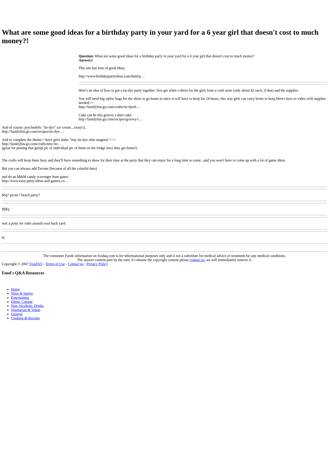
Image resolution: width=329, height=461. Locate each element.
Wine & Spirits (22, 293)
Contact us (75, 264)
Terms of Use (55, 264)
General (17, 314)
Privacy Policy (97, 264)
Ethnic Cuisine (22, 302)
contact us (197, 260)
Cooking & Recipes (25, 318)
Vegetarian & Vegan (25, 310)
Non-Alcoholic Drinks (27, 306)
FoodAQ (35, 264)
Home (15, 289)
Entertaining (20, 297)
